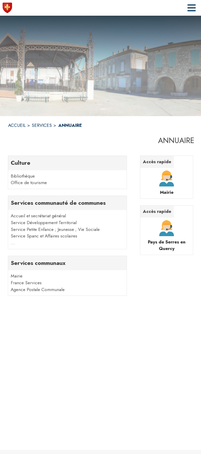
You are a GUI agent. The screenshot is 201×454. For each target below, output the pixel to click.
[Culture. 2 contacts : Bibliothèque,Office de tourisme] (67, 172)
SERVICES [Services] (42, 125)
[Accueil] (7, 8)
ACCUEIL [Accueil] (17, 125)
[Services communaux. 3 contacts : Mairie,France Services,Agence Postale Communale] (67, 276)
